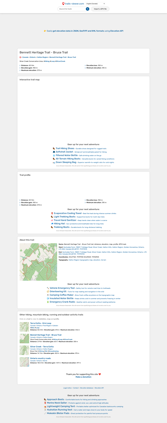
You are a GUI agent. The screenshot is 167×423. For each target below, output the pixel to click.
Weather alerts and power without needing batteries (96, 302)
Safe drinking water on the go (90, 155)
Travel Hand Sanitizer (65, 220)
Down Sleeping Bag (66, 162)
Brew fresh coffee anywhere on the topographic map (94, 295)
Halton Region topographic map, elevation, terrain (87, 260)
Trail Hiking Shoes (65, 148)
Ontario (39, 326)
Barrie (45, 361)
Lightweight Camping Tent (61, 406)
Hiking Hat (59, 223)
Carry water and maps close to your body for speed (93, 410)
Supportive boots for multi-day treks (91, 217)
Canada (32, 326)
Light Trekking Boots (64, 216)
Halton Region (48, 337)
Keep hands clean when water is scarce (92, 220)
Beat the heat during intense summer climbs (99, 213)
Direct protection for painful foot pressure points (89, 413)
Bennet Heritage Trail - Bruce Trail (45, 335)
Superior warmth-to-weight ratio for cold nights (96, 162)
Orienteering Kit (58, 291)
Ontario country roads (40, 358)
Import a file (100, 9)
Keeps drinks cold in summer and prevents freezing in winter (97, 299)
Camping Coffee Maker (61, 295)
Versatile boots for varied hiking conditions (98, 159)
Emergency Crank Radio (62, 301)
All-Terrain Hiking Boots (68, 158)
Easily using (85, 31)
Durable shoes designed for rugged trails (91, 149)
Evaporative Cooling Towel (67, 213)
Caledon (55, 326)
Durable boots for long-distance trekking (86, 227)
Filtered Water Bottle (67, 155)
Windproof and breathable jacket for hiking (91, 152)
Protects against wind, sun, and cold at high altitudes (88, 403)
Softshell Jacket (64, 151)
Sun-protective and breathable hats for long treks (85, 224)
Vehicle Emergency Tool (62, 288)
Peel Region (47, 326)
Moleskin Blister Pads (58, 413)
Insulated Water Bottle (61, 298)
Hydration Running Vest (59, 409)
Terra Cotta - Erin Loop (40, 323)
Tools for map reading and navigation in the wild (86, 292)
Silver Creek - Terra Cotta (42, 346)
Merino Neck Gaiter (57, 402)
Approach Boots (55, 399)
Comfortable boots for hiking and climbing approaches (86, 400)
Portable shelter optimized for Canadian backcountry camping (100, 406)
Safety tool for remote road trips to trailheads (93, 288)
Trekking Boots (61, 227)
